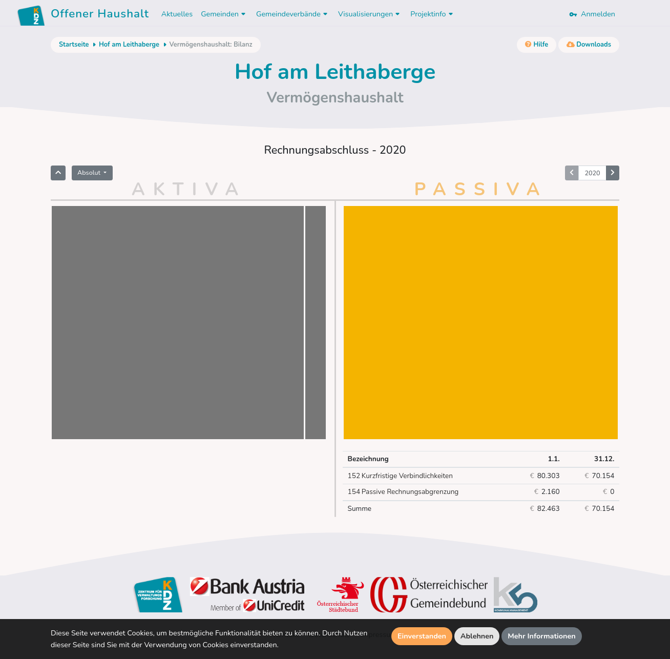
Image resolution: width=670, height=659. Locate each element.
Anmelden (592, 14)
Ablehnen (477, 636)
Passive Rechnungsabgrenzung (403, 492)
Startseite (74, 44)
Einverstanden (421, 636)
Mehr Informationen (542, 636)
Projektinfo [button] (432, 14)
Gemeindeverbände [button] (293, 14)
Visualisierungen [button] (370, 14)
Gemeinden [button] (224, 14)
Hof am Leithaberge (129, 44)
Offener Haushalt (100, 15)
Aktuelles (177, 14)
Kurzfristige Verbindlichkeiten (400, 476)
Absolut (89, 172)
